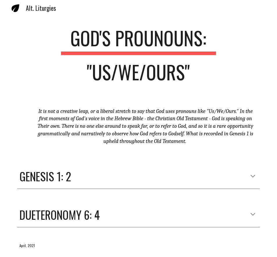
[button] (253, 177)
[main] (139, 57)
